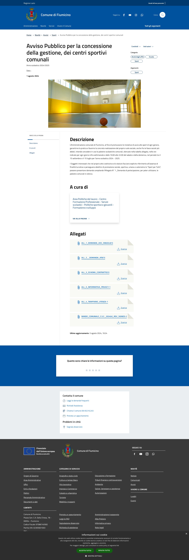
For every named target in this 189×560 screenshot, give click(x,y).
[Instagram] (135, 14)
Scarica (122, 249)
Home (29, 35)
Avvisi (45, 35)
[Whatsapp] (141, 14)
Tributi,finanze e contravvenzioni (108, 480)
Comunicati (135, 480)
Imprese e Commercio (68, 488)
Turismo (62, 497)
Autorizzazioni (101, 493)
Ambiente (99, 484)
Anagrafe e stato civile (68, 475)
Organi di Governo (31, 475)
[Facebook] (123, 14)
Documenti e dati (31, 501)
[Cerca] (162, 15)
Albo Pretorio (100, 518)
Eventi (133, 500)
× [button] (186, 534)
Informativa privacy (103, 523)
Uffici (26, 484)
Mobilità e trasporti (67, 501)
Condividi (136, 46)
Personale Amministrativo (34, 497)
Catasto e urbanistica (68, 493)
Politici (26, 493)
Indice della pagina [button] (36, 135)
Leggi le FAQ (64, 518)
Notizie (133, 475)
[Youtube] (129, 14)
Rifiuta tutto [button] (104, 550)
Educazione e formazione (105, 475)
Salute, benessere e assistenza (107, 488)
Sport (54, 35)
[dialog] (94, 545)
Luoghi (133, 496)
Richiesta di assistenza (68, 527)
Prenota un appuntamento (70, 514)
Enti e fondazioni (30, 488)
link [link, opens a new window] (117, 545)
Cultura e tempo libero (68, 480)
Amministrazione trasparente (107, 514)
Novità (37, 35)
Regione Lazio (29, 3)
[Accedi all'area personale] (156, 3)
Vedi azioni (148, 46)
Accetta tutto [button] (85, 551)
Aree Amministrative (32, 480)
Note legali (99, 527)
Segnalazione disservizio (69, 523)
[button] (94, 556)
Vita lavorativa (65, 484)
